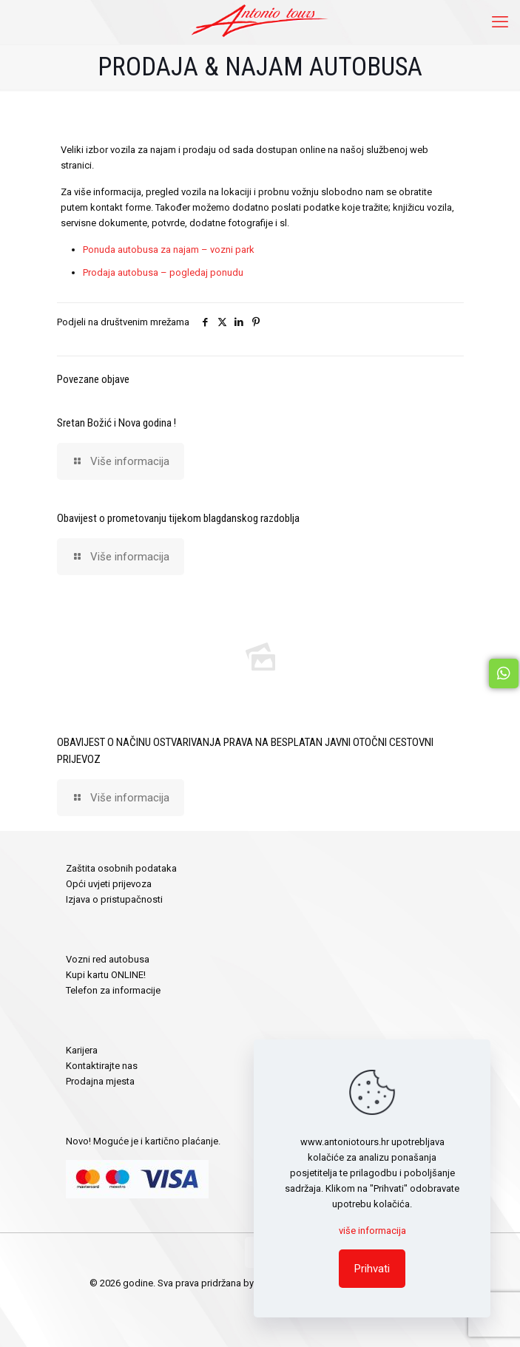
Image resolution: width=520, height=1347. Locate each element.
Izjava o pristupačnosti (114, 899)
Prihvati (372, 1268)
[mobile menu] (500, 22)
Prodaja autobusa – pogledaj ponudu (163, 272)
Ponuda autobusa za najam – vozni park (168, 249)
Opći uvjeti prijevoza (109, 883)
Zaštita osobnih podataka (121, 868)
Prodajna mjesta (100, 1081)
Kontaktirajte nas (102, 1065)
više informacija (372, 1230)
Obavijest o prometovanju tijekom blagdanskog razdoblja (178, 518)
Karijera (82, 1050)
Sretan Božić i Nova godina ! (116, 423)
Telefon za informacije (113, 990)
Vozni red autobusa (107, 959)
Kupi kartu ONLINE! (106, 974)
